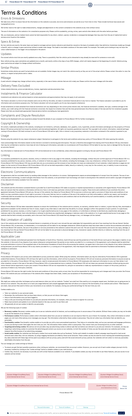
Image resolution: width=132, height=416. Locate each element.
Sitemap (85, 407)
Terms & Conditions (64, 407)
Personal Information (43, 407)
